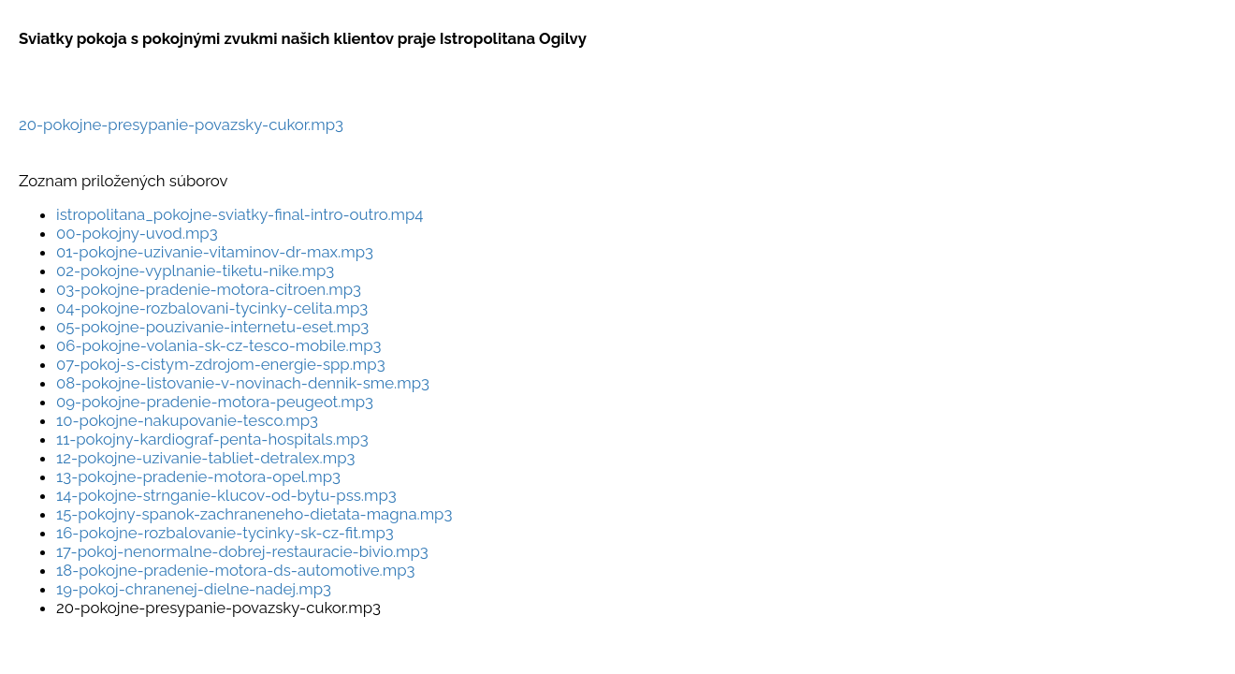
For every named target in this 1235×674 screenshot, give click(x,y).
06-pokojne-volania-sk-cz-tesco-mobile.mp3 (218, 345)
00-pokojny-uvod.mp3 (137, 233)
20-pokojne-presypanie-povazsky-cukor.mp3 (181, 124)
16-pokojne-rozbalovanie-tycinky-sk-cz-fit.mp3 (225, 532)
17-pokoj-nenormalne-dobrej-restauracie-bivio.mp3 (242, 551)
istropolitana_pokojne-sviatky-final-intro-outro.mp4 (240, 214)
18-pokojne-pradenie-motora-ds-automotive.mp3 (235, 570)
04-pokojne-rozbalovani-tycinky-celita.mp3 (212, 308)
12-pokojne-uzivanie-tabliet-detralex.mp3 (205, 457)
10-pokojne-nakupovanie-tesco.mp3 (187, 420)
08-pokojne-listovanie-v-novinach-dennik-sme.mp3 (242, 383)
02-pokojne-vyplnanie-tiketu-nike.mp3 (195, 270)
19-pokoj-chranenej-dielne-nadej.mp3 (193, 588)
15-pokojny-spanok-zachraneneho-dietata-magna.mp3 (254, 514)
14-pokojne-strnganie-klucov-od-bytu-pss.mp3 (226, 495)
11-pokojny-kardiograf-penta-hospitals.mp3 (212, 439)
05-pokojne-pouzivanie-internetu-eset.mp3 (212, 326)
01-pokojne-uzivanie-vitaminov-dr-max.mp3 (214, 251)
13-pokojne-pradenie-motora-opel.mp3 (198, 476)
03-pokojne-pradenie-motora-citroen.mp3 (208, 289)
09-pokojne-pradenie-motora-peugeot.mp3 (214, 401)
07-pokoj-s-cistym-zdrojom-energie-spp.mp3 (220, 364)
